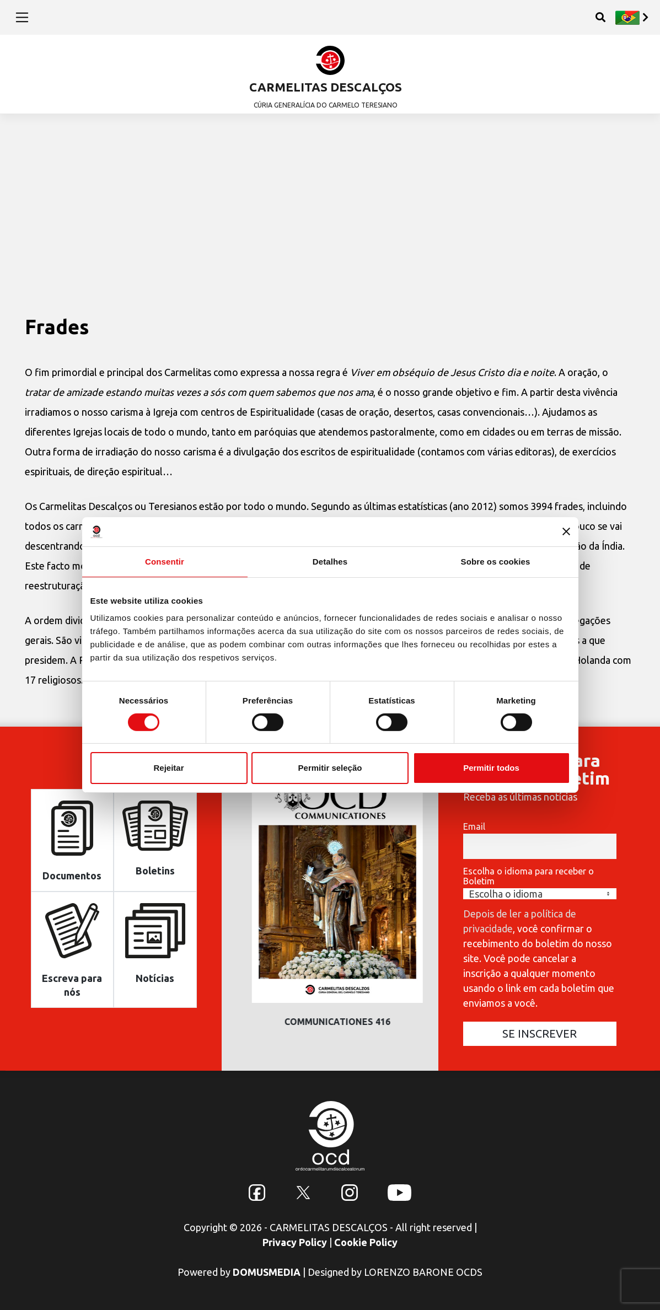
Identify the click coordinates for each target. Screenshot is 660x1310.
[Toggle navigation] (22, 17)
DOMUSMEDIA (267, 1271)
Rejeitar (168, 767)
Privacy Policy (294, 1242)
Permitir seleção (330, 767)
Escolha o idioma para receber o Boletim (528, 876)
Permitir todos (491, 767)
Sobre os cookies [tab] (495, 561)
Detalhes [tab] (330, 561)
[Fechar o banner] (566, 531)
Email (474, 826)
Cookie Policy (366, 1242)
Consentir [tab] (164, 561)
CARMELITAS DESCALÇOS (325, 87)
